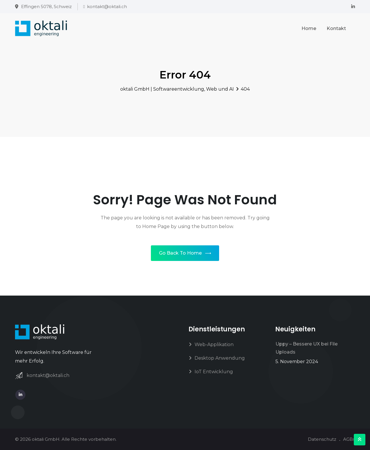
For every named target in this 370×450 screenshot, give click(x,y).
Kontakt (336, 28)
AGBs (349, 439)
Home (308, 28)
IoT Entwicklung (214, 371)
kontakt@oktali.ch (107, 6)
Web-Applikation (214, 344)
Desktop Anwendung (220, 358)
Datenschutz (322, 439)
